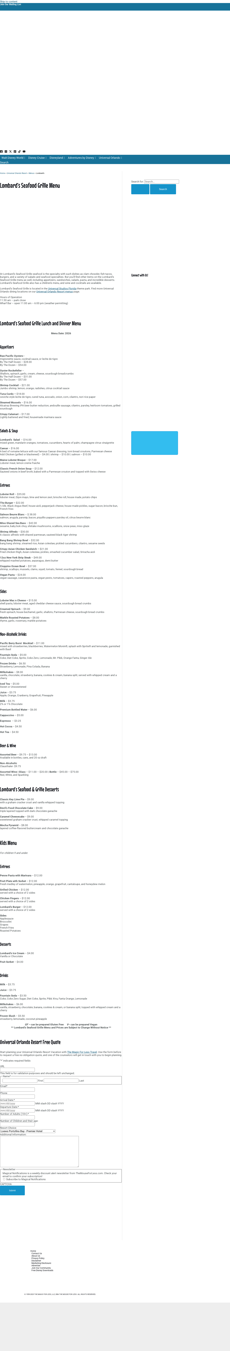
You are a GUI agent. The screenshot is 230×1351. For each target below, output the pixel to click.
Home (2, 173)
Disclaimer (36, 1260)
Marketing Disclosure (41, 1263)
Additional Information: (13, 1134)
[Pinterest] (15, 151)
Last (81, 1080)
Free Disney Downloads (42, 1270)
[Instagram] (6, 151)
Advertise (35, 1265)
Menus (31, 173)
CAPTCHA (6, 1184)
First (40, 1080)
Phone (3, 1093)
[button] (4, 162)
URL (2, 1066)
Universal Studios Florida (62, 288)
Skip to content (8, 1)
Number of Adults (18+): (14, 1113)
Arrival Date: (7, 1099)
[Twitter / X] (10, 151)
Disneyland (57, 158)
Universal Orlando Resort (17, 173)
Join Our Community (41, 1268)
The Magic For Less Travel (82, 1052)
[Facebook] (1, 151)
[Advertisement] (61, 1218)
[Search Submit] (140, 189)
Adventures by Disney (82, 158)
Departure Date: (9, 1106)
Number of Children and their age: (19, 1120)
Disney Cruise (37, 158)
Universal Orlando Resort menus (54, 291)
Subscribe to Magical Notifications (26, 1179)
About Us (35, 1256)
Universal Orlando (110, 158)
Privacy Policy (37, 1258)
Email (3, 1086)
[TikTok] (19, 151)
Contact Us (36, 1253)
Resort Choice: (8, 1127)
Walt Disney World (13, 158)
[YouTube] (24, 151)
